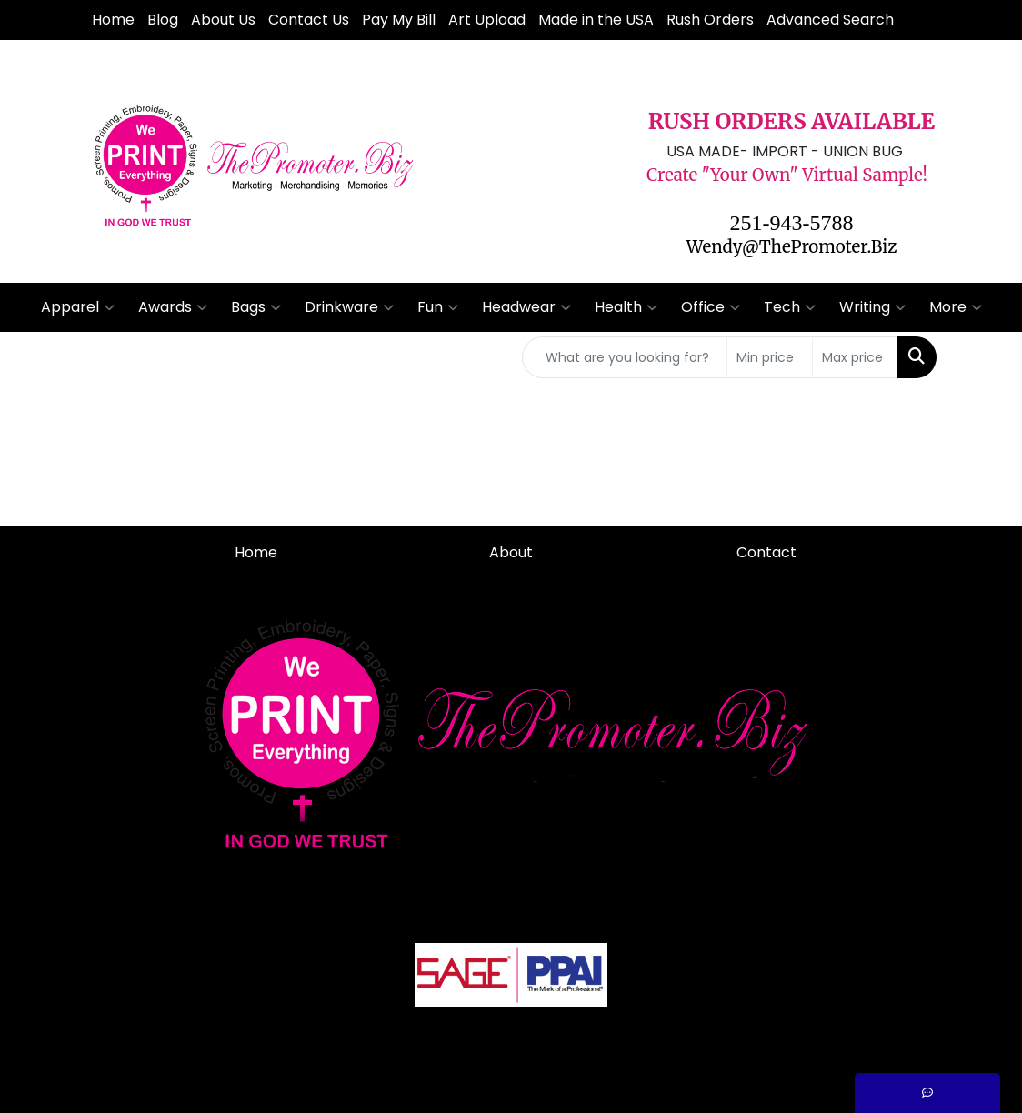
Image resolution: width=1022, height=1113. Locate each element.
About (511, 552)
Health (626, 307)
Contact (766, 552)
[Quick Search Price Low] (769, 357)
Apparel (78, 307)
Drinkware (349, 307)
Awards (172, 307)
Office (710, 307)
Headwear (526, 307)
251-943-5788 (792, 223)
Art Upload (487, 19)
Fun (437, 307)
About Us (223, 19)
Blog (162, 19)
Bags (256, 307)
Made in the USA (596, 19)
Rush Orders (710, 19)
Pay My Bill (399, 19)
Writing (872, 307)
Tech (790, 307)
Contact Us (308, 19)
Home (113, 19)
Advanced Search (830, 19)
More (955, 307)
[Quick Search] (624, 357)
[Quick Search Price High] (855, 357)
